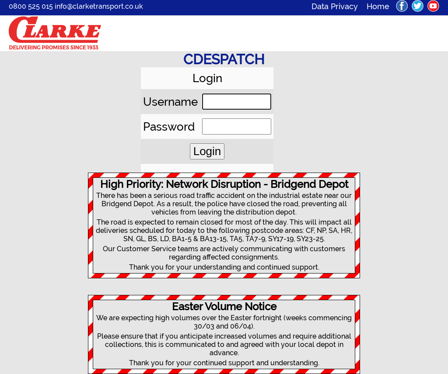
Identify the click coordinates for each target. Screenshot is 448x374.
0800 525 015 (31, 6)
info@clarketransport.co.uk (99, 6)
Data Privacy (339, 6)
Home (378, 6)
